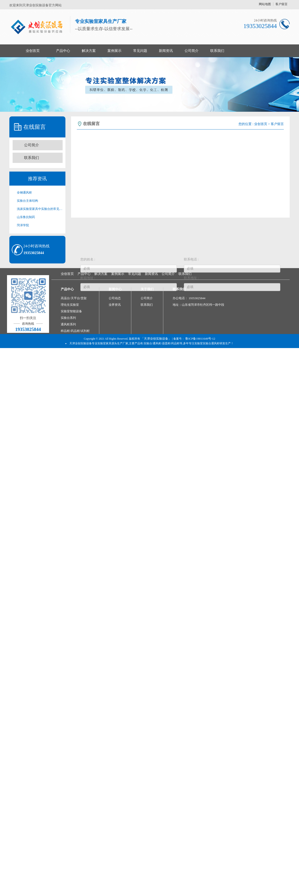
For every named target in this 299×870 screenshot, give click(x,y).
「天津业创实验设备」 (156, 338)
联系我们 (217, 51)
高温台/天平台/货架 (74, 298)
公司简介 (192, 51)
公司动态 (115, 298)
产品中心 (63, 51)
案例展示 (114, 51)
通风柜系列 (68, 324)
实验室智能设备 (71, 311)
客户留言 (281, 4)
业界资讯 (115, 304)
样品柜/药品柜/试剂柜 (75, 331)
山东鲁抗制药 (26, 217)
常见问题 (140, 51)
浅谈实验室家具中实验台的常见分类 (40, 209)
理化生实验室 (70, 304)
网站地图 (265, 4)
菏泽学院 (23, 225)
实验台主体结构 (27, 200)
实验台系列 (68, 318)
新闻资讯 (166, 51)
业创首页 (33, 51)
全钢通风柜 (24, 192)
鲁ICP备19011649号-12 (200, 338)
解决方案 (89, 51)
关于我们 (147, 289)
